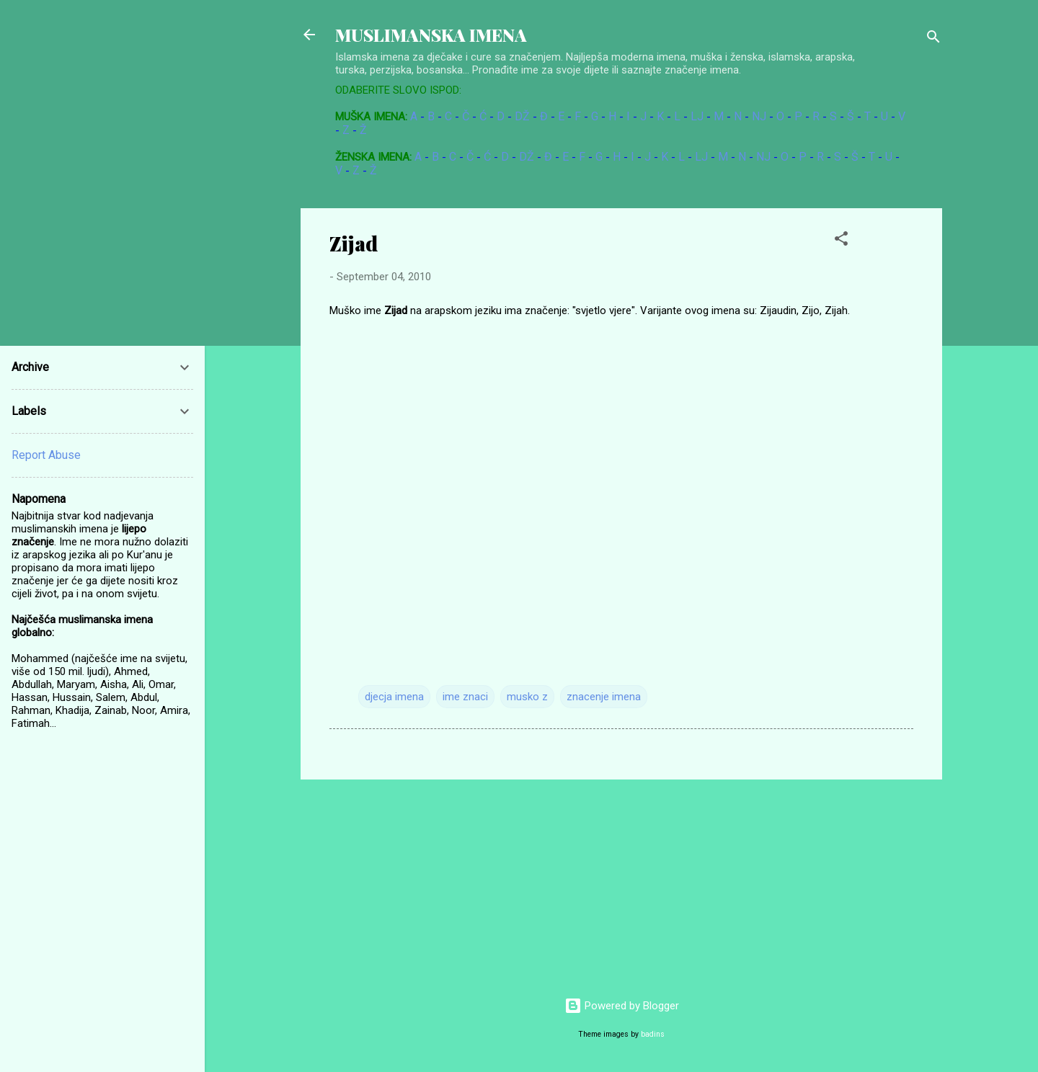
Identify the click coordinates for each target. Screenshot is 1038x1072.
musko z (527, 696)
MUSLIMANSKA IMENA (431, 34)
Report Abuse (46, 455)
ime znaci (465, 696)
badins (653, 1034)
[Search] (933, 39)
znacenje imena (604, 696)
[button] (841, 241)
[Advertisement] (944, 424)
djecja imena (394, 696)
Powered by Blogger (621, 1005)
